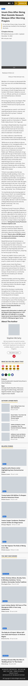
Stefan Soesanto (6, 499)
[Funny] (6, 367)
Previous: (14, 381)
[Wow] (10, 367)
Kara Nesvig (5, 668)
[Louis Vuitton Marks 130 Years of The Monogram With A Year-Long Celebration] (14, 599)
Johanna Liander (6, 474)
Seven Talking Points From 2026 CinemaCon (5, 408)
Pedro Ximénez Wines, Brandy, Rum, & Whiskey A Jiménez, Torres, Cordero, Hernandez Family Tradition (12, 583)
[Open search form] (12, 3)
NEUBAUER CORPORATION (9, 673)
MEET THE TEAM (7, 675)
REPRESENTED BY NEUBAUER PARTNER (14, 679)
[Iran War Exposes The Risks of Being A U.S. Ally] (14, 537)
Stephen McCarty (8, 31)
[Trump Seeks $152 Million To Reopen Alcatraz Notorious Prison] (14, 485)
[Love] (2, 367)
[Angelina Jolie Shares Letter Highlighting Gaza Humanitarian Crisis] (14, 457)
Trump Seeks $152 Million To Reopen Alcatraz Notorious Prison (13, 496)
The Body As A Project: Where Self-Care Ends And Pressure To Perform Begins (12, 639)
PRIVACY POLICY (13, 677)
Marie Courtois (6, 615)
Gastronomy (6, 576)
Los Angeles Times (7, 588)
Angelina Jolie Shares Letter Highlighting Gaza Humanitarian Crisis (13, 470)
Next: (14, 390)
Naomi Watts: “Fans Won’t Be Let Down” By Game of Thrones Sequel (5, 418)
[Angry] (17, 367)
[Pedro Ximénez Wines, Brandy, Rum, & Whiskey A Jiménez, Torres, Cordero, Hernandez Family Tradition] (14, 569)
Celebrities (5, 660)
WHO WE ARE (21, 673)
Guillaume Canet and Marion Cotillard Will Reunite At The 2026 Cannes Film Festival (5, 437)
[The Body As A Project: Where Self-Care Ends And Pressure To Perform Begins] (14, 626)
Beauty (4, 632)
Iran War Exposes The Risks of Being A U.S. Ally (12, 549)
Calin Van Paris (6, 643)
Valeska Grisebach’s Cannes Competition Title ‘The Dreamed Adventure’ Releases (5, 427)
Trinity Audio (16, 76)
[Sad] (14, 367)
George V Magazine (7, 527)
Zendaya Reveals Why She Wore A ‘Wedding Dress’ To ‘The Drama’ (13, 665)
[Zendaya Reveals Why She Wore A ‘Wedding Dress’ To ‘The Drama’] (14, 653)
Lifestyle (5, 605)
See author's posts (14, 353)
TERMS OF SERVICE (18, 675)
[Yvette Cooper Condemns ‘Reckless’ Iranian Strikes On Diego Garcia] (14, 510)
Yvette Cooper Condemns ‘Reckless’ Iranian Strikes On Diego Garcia (11, 523)
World (3, 8)
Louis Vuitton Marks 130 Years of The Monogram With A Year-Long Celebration (13, 611)
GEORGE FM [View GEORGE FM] (20, 3)
